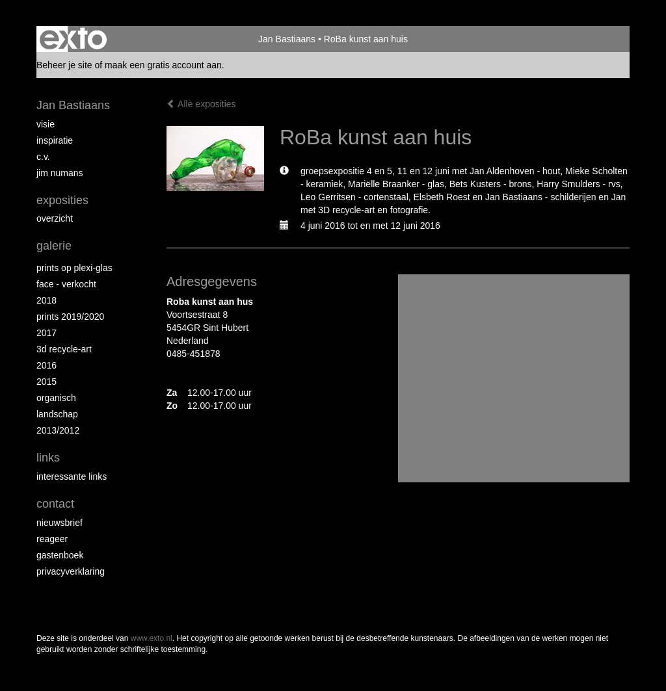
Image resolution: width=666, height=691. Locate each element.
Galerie (54, 245)
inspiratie (54, 140)
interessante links (71, 476)
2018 (46, 300)
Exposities (62, 200)
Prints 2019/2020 (70, 316)
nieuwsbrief (59, 522)
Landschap (57, 414)
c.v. (43, 156)
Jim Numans (59, 173)
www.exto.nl (151, 638)
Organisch (56, 398)
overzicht (54, 218)
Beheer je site (64, 65)
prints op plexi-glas (74, 268)
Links (48, 457)
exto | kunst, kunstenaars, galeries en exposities (73, 39)
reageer (52, 539)
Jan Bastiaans (286, 39)
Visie (45, 124)
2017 (46, 333)
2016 (46, 365)
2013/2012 (57, 430)
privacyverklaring (70, 571)
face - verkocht (66, 284)
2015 (46, 381)
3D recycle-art (64, 349)
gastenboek (59, 555)
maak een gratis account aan (163, 65)
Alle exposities (201, 104)
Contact (55, 503)
